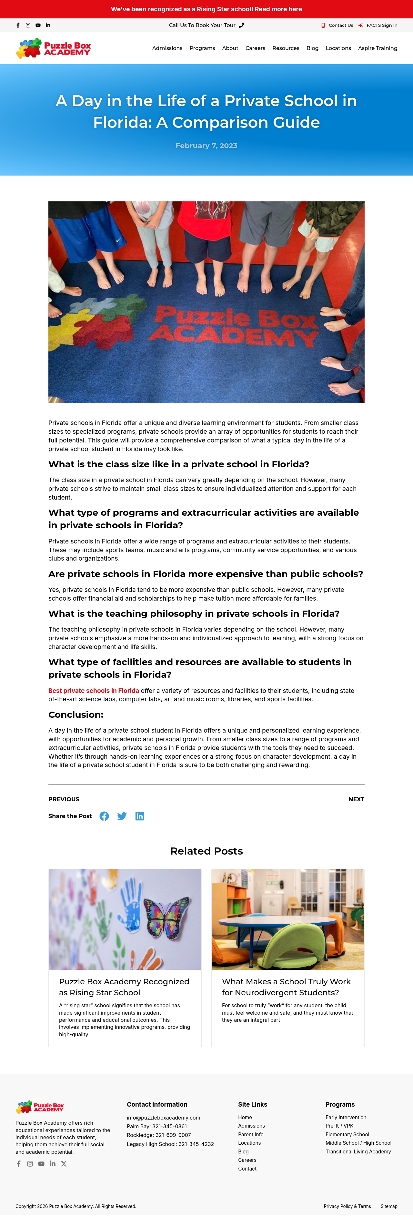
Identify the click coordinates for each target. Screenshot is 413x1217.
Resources (285, 48)
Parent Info (251, 1135)
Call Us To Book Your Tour (206, 25)
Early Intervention (347, 1117)
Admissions (167, 48)
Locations (338, 48)
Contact (247, 1170)
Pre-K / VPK (340, 1126)
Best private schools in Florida (93, 691)
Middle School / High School (360, 1144)
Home (245, 1117)
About (230, 48)
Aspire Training (378, 48)
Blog (313, 48)
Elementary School (348, 1135)
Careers (255, 48)
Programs (202, 48)
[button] (104, 816)
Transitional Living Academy (360, 1153)
